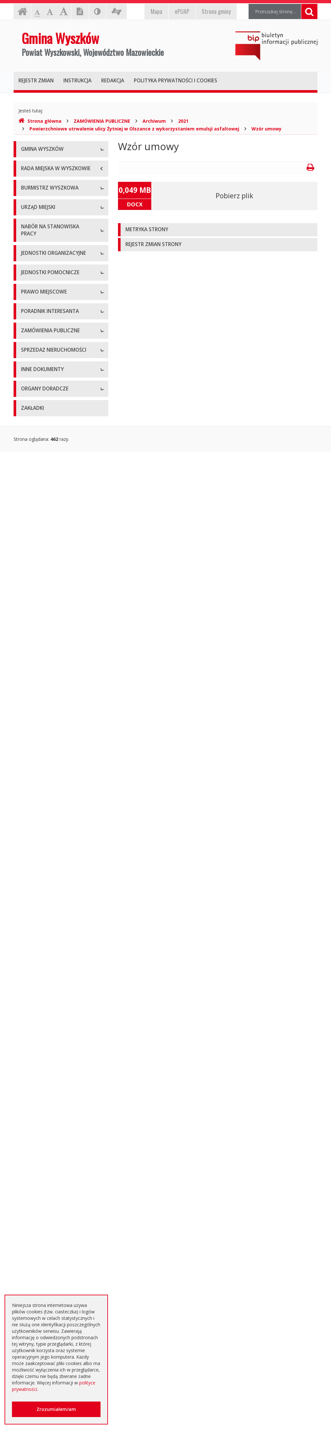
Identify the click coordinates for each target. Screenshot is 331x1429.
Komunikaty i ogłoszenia (46, 1153)
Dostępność (34, 223)
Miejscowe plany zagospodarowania (41, 703)
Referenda (32, 779)
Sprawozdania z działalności (50, 319)
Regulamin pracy (38, 441)
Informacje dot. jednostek (48, 651)
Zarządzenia (34, 305)
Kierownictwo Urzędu (43, 412)
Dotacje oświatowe (41, 1224)
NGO (26, 1168)
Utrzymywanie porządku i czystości (57, 750)
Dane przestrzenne (41, 793)
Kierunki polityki (37, 1089)
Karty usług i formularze (46, 842)
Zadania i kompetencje (45, 290)
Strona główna (39, 121)
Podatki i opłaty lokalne (45, 735)
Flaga (26, 194)
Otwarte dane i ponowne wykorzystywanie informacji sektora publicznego (50, 1203)
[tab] (217, 229)
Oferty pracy (34, 482)
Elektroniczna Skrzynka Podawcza (56, 856)
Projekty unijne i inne (43, 1074)
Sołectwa (30, 622)
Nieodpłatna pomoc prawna (50, 1239)
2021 (183, 121)
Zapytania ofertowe (41, 963)
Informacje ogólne (40, 164)
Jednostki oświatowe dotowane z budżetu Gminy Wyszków (56, 1271)
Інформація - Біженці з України (54, 1289)
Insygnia (29, 208)
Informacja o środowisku (47, 1103)
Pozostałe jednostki (42, 588)
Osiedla (29, 637)
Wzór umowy (266, 129)
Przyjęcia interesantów (45, 334)
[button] (217, 229)
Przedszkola (33, 545)
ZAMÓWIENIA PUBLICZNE (102, 121)
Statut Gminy (34, 685)
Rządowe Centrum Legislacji (50, 871)
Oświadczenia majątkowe (48, 1118)
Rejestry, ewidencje (41, 1060)
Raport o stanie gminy (44, 349)
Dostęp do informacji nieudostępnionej (43, 1135)
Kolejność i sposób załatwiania (53, 827)
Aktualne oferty (37, 1011)
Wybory (29, 764)
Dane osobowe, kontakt (46, 276)
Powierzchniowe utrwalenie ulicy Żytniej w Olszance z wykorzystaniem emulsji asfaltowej (134, 129)
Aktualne (30, 905)
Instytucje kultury (39, 559)
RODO (28, 1253)
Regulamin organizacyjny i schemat (58, 397)
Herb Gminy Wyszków (44, 179)
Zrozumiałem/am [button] (56, 1409)
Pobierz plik (234, 195)
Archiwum (154, 121)
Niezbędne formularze (44, 496)
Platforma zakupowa (43, 977)
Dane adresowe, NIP (43, 382)
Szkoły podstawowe (42, 530)
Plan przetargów (38, 948)
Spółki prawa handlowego (48, 574)
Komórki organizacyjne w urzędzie (57, 426)
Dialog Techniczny (40, 934)
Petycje (29, 1182)
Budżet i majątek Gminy (46, 721)
